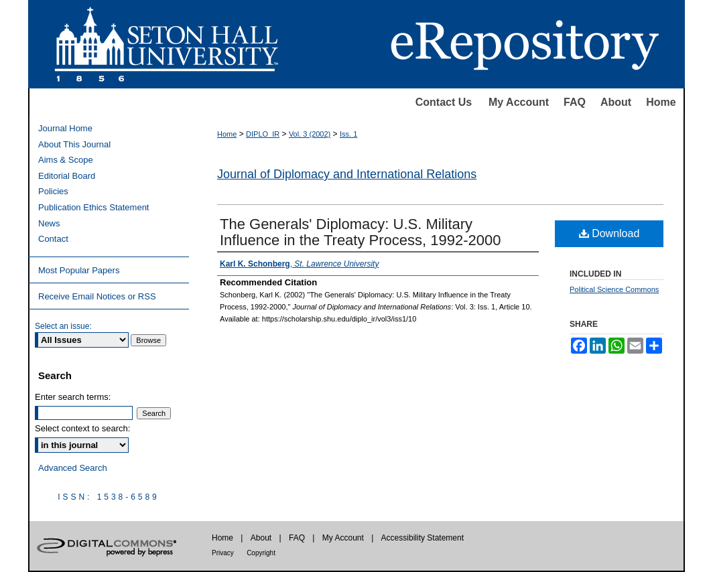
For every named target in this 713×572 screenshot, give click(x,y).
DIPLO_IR (262, 134)
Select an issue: (63, 326)
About (615, 102)
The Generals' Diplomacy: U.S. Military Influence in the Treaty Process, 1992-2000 (360, 232)
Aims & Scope (65, 160)
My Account (519, 102)
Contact (53, 239)
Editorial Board (66, 176)
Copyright (261, 553)
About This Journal (74, 144)
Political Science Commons (614, 289)
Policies (53, 191)
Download (609, 233)
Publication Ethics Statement (93, 207)
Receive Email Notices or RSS (97, 296)
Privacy (223, 553)
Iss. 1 (348, 134)
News (49, 223)
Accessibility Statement (422, 538)
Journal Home (65, 128)
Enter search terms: (73, 397)
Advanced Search (72, 468)
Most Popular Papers (78, 270)
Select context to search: (82, 428)
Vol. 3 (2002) (309, 134)
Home (660, 102)
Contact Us (443, 102)
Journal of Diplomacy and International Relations (346, 174)
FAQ (575, 102)
